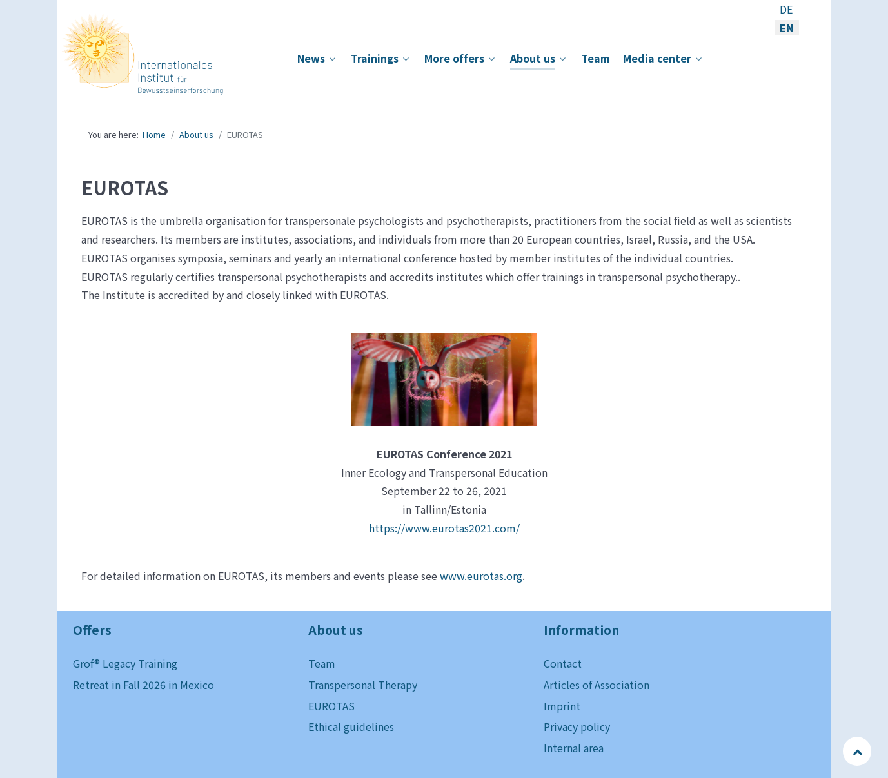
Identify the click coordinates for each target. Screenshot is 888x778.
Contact (563, 663)
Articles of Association (596, 684)
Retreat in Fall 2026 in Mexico (143, 684)
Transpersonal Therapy (362, 684)
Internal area (574, 747)
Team (321, 663)
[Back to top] (858, 751)
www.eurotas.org (481, 575)
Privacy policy (577, 726)
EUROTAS (331, 706)
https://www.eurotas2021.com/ (444, 528)
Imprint (562, 706)
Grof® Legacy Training (125, 663)
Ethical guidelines (351, 726)
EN (787, 27)
